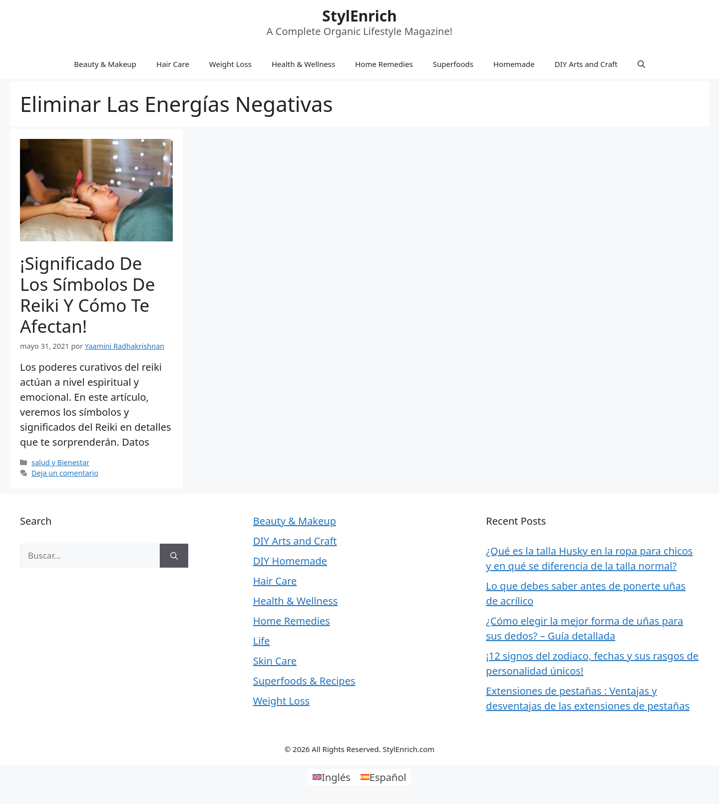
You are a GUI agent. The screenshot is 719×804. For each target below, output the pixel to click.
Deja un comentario (64, 473)
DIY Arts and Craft (586, 64)
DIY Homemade (290, 561)
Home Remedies (384, 64)
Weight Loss (230, 64)
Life (261, 641)
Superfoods (453, 64)
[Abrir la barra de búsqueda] (641, 64)
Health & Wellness (303, 64)
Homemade (514, 64)
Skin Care (275, 661)
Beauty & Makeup (105, 64)
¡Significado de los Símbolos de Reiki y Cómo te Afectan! (87, 294)
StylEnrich (359, 15)
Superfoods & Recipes (304, 681)
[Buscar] (174, 556)
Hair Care (172, 64)
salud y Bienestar (60, 462)
